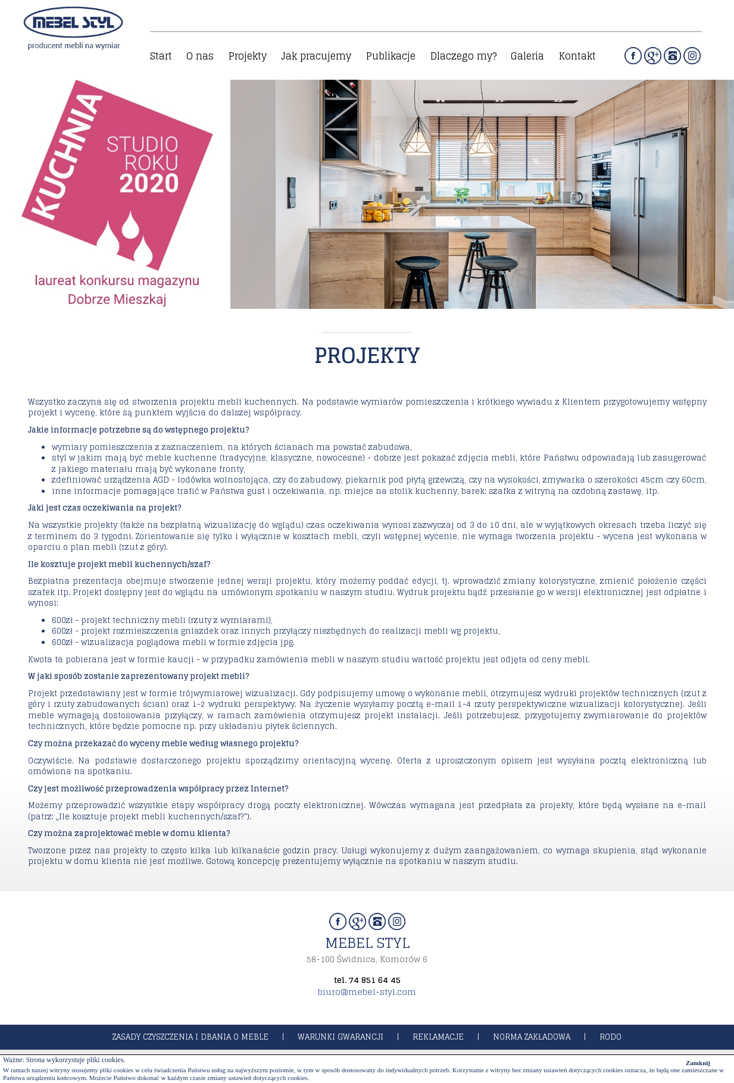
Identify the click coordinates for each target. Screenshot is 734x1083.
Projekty (248, 56)
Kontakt (577, 56)
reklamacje (438, 1037)
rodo (610, 1037)
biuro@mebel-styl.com (367, 991)
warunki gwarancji (340, 1037)
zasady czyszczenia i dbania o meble (190, 1037)
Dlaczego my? (463, 56)
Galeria (527, 56)
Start (161, 56)
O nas (200, 56)
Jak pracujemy (316, 56)
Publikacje (391, 56)
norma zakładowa (531, 1037)
